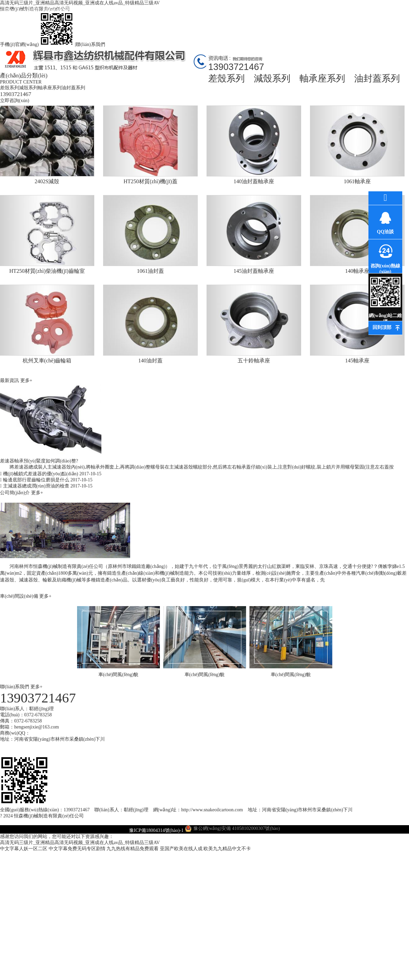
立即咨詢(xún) (14, 100)
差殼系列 (226, 78)
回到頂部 (381, 327)
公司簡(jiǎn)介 (15, 492)
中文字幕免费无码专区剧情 (77, 848)
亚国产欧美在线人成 (181, 848)
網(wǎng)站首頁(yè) (22, 16)
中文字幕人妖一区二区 (23, 848)
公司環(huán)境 (184, 10)
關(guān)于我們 (63, 10)
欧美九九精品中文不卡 (227, 848)
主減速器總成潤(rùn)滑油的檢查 (46, 485)
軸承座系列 (322, 78)
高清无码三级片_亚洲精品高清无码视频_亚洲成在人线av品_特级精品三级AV (80, 842)
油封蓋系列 (377, 78)
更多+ (26, 380)
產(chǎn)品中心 (103, 10)
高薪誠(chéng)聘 (306, 16)
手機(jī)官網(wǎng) (37, 44)
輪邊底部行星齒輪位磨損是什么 (46, 479)
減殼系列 (272, 78)
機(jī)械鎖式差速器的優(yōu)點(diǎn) (50, 473)
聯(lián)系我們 (90, 44)
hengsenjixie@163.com (36, 726)
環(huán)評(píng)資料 (225, 16)
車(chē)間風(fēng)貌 (265, 16)
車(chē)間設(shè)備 (19, 596)
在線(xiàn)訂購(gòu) (346, 16)
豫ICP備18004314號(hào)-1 (156, 830)
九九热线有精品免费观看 (132, 848)
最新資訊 (143, 10)
